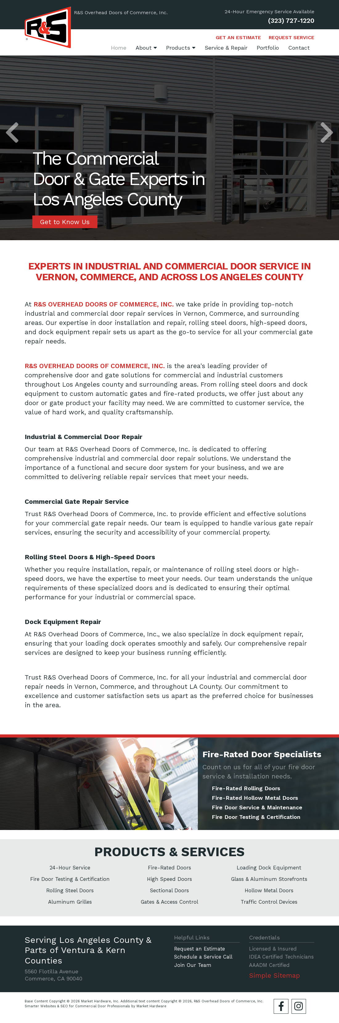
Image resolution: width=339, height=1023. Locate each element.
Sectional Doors (169, 890)
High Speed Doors (169, 879)
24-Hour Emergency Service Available (269, 11)
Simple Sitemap (274, 975)
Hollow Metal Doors (269, 890)
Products (180, 47)
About (146, 47)
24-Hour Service (70, 868)
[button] (12, 134)
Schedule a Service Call (203, 957)
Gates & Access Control (169, 902)
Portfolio (268, 47)
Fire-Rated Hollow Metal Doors (255, 798)
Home (118, 47)
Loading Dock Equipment (269, 868)
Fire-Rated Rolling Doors (246, 788)
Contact (299, 47)
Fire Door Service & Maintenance (257, 807)
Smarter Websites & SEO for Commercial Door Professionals (77, 1006)
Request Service (291, 37)
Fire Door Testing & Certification (256, 817)
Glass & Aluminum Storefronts (269, 879)
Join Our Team (192, 965)
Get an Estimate (238, 37)
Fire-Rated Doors (169, 868)
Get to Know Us (65, 222)
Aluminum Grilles (70, 902)
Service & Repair (226, 47)
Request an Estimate (199, 949)
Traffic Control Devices (269, 902)
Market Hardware (151, 1006)
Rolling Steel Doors (70, 890)
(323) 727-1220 (291, 20)
